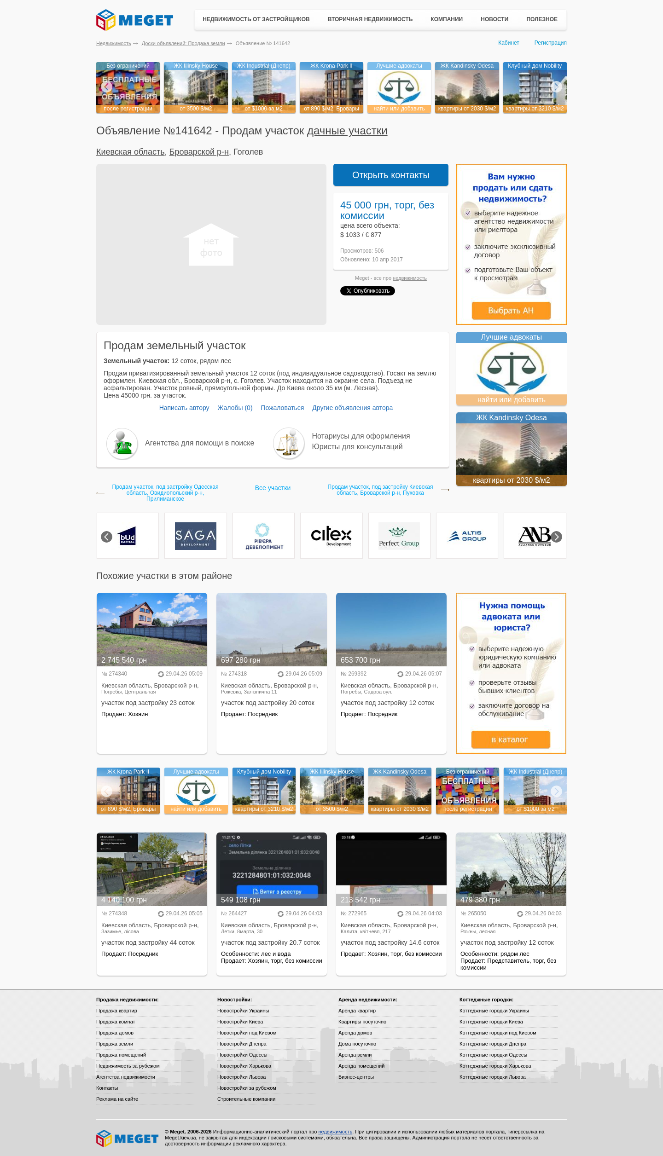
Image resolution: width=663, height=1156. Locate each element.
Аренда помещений (361, 1066)
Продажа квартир (116, 1010)
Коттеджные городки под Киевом (497, 1032)
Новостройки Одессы (242, 1055)
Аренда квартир (357, 1010)
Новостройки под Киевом (246, 1032)
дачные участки (347, 130)
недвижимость (410, 278)
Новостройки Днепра (242, 1043)
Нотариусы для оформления (361, 436)
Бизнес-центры (356, 1077)
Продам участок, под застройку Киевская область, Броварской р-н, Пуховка (380, 490)
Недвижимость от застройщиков (256, 19)
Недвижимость (113, 43)
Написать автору (184, 407)
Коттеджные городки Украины (494, 1010)
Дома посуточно (357, 1043)
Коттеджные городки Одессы (493, 1055)
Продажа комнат (115, 1021)
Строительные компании (246, 1099)
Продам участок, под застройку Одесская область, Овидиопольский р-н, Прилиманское (165, 493)
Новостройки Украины (243, 1010)
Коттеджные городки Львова (492, 1077)
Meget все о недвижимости (128, 1138)
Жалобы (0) (234, 407)
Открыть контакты (391, 175)
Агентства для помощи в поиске (199, 443)
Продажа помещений (121, 1055)
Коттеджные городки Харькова (495, 1066)
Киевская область (130, 151)
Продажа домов (115, 1032)
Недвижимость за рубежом (128, 1066)
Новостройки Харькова (244, 1066)
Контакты (107, 1088)
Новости (494, 19)
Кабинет (508, 43)
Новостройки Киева (240, 1021)
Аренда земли (355, 1055)
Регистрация (551, 43)
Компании (446, 19)
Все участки (273, 487)
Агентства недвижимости (125, 1077)
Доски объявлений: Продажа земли (183, 43)
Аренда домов (355, 1032)
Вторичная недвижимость (370, 19)
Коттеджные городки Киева (491, 1021)
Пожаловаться (282, 407)
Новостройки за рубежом (246, 1088)
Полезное (542, 19)
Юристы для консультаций (357, 447)
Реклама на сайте (117, 1099)
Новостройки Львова (241, 1077)
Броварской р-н (199, 151)
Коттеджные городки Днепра (492, 1043)
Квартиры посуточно (362, 1021)
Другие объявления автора (352, 407)
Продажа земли (114, 1043)
